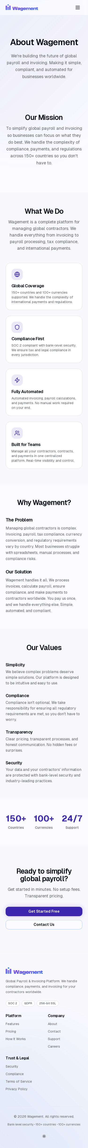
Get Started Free (44, 911)
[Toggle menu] (77, 7)
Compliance (15, 1074)
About (52, 1024)
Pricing (11, 1031)
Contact (54, 1031)
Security (12, 1066)
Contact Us (44, 924)
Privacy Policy (17, 1089)
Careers (54, 1046)
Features (12, 1024)
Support (54, 1039)
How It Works (16, 1039)
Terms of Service (19, 1081)
